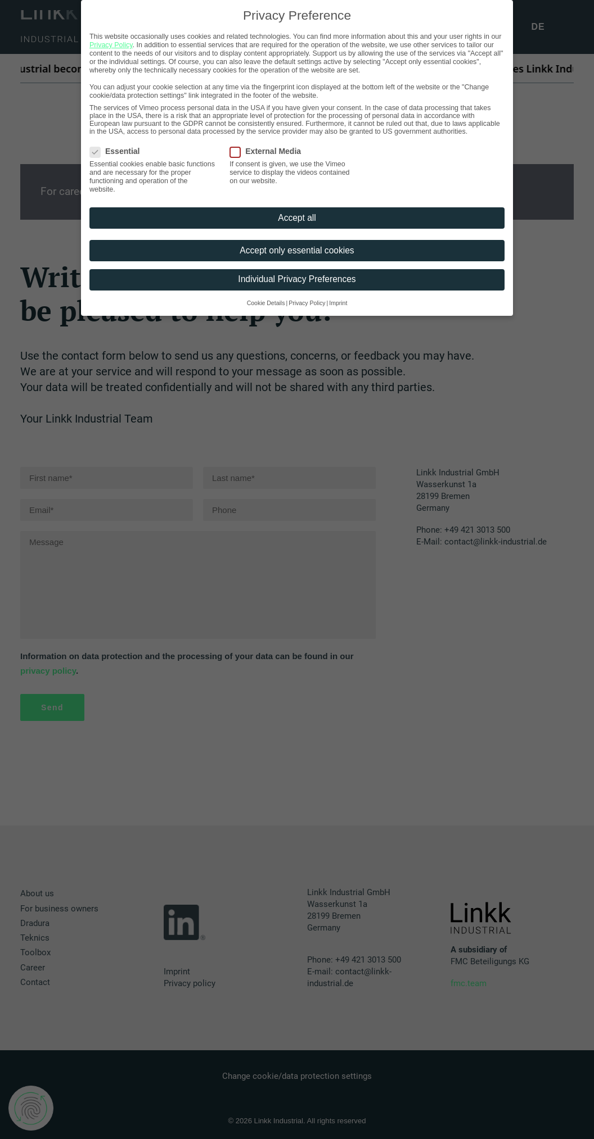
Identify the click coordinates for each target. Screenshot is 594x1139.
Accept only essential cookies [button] (297, 250)
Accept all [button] (297, 218)
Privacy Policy (111, 45)
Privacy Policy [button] (307, 303)
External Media (269, 151)
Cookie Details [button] (266, 303)
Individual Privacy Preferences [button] (297, 279)
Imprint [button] (338, 303)
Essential (118, 151)
